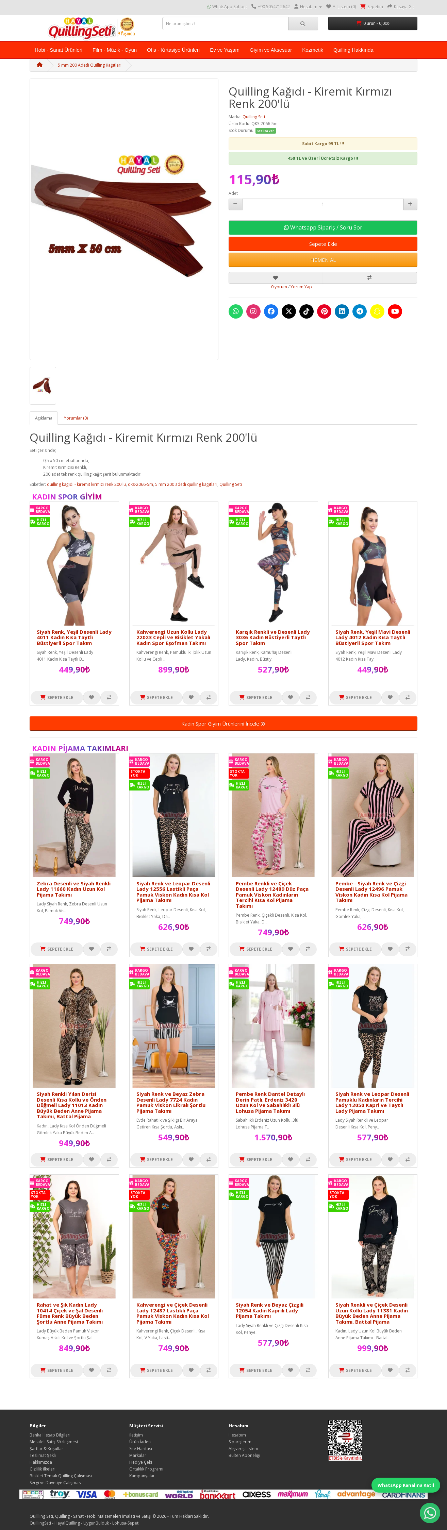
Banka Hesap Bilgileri (50, 1435)
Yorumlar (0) (76, 418)
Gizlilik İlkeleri (42, 1469)
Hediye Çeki (140, 1462)
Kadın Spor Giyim (67, 496)
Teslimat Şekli (43, 1455)
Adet (233, 193)
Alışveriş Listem (243, 1448)
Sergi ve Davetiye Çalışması (56, 1482)
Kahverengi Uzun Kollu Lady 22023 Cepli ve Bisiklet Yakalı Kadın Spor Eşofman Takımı (173, 637)
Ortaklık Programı (146, 1469)
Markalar (137, 1455)
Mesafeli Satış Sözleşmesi (54, 1442)
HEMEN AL (323, 259)
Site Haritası (140, 1448)
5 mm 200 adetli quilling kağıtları (186, 484)
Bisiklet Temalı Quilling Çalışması (61, 1476)
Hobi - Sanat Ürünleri (58, 50)
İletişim (136, 1435)
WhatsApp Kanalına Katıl (406, 1485)
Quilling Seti (254, 117)
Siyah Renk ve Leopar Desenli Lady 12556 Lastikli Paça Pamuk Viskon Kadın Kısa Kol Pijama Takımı (173, 892)
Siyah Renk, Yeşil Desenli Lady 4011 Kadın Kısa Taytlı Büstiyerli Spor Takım (74, 637)
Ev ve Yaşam (224, 50)
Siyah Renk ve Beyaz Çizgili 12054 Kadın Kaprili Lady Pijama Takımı (269, 1310)
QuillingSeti (40, 1523)
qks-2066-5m (140, 484)
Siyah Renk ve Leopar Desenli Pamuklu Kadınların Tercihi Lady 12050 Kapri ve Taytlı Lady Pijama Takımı (372, 1102)
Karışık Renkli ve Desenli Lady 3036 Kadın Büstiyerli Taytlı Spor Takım (273, 637)
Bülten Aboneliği (244, 1455)
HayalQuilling (67, 1523)
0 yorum (279, 287)
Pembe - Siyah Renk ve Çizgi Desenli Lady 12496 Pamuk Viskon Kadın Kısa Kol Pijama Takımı (371, 892)
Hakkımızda (41, 1462)
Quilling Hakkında (353, 50)
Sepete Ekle (323, 243)
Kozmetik (312, 50)
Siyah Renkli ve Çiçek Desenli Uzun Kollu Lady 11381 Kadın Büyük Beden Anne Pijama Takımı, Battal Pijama (371, 1313)
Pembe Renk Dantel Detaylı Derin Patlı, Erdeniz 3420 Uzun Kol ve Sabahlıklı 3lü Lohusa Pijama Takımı (270, 1102)
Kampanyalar (142, 1476)
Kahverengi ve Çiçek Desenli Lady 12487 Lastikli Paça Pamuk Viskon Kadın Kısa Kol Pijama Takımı (172, 1313)
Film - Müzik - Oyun (115, 50)
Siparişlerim (240, 1442)
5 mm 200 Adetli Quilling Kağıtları (89, 65)
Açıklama (43, 418)
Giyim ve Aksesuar (271, 50)
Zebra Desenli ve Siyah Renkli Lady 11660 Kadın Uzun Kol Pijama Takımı (74, 889)
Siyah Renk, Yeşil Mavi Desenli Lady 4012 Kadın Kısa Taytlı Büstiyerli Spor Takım (372, 637)
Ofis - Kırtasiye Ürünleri (173, 50)
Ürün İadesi (140, 1442)
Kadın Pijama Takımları (80, 748)
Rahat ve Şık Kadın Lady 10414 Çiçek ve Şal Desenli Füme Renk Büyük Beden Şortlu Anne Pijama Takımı (70, 1313)
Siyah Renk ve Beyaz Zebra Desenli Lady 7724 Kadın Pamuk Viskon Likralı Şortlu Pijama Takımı (170, 1102)
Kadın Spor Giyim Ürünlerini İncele (223, 723)
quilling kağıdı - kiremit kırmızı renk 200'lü (86, 484)
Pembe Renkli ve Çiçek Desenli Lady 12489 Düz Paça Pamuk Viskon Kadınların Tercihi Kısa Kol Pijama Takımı (272, 894)
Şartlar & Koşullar (46, 1448)
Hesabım (237, 1435)
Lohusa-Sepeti (125, 1523)
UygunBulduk (96, 1523)
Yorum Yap (301, 287)
